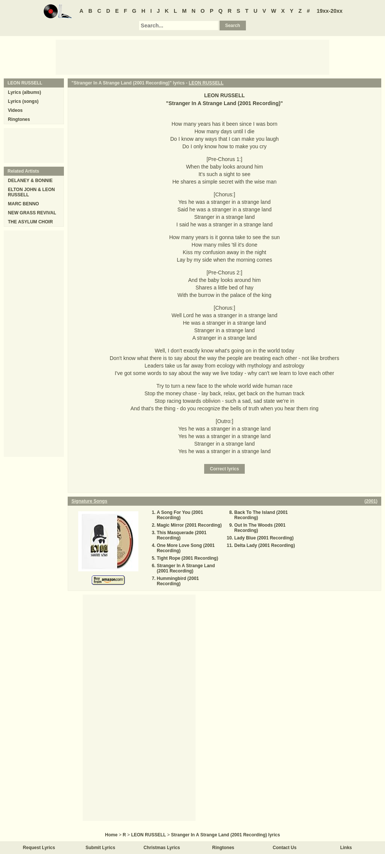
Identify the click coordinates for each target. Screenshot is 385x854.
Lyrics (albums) (24, 92)
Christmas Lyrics (162, 847)
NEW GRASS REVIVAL (32, 212)
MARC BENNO (23, 203)
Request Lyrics (39, 847)
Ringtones (19, 119)
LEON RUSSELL (206, 83)
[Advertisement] (192, 57)
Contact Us (284, 847)
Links (346, 847)
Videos (15, 110)
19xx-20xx (330, 11)
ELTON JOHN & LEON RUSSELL (31, 192)
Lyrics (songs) (23, 101)
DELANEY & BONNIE (30, 180)
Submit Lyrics (100, 847)
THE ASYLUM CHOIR (30, 221)
